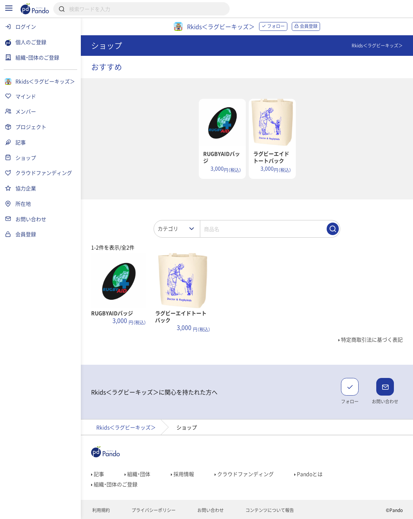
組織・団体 (137, 473)
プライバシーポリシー (153, 510)
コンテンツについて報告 (269, 510)
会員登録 (305, 26)
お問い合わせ (210, 510)
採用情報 (182, 473)
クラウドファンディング (244, 473)
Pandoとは (308, 473)
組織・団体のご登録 (114, 484)
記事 (97, 473)
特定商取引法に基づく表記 (370, 339)
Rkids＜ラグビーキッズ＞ (126, 427)
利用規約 (100, 510)
